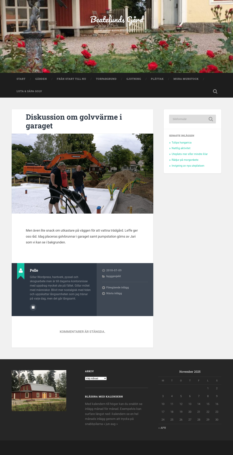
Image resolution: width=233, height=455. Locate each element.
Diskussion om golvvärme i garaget (74, 121)
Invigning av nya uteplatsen (188, 165)
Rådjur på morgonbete (185, 159)
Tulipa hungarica (181, 142)
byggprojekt (113, 276)
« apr (162, 428)
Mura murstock (186, 78)
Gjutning (134, 78)
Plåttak (157, 78)
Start (21, 78)
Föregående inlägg (117, 287)
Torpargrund (106, 78)
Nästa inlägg (114, 293)
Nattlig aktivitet (181, 148)
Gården (41, 78)
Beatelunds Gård (116, 19)
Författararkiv (33, 307)
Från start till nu (71, 78)
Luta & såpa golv (29, 91)
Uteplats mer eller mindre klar (190, 154)
